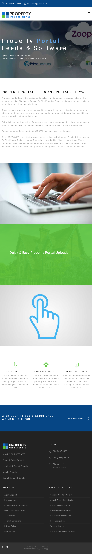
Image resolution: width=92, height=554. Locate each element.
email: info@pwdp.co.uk (35, 4)
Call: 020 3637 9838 (11, 4)
